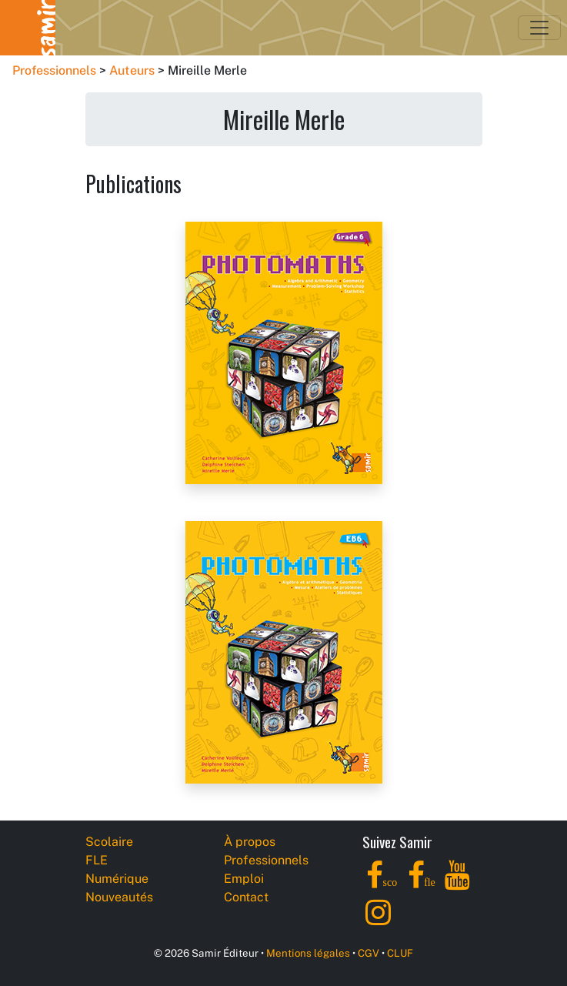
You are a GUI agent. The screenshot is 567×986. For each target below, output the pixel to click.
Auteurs (132, 70)
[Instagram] (378, 921)
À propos (249, 841)
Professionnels (54, 70)
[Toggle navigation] (539, 27)
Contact (246, 897)
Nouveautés (119, 897)
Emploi (244, 878)
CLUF (400, 953)
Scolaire (109, 841)
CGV (368, 953)
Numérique (116, 878)
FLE (96, 860)
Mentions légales (308, 953)
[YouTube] (457, 884)
